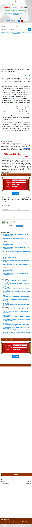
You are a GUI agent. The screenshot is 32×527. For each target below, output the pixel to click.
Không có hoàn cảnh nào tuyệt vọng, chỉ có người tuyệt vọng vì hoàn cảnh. (16, 32)
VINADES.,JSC (23, 524)
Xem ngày (15, 356)
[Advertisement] (16, 51)
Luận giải (15, 193)
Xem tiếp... (28, 277)
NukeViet (13, 524)
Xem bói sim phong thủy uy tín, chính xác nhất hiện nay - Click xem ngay (15, 367)
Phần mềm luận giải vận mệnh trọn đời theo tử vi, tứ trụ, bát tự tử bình (15, 373)
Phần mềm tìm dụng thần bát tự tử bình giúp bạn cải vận (12, 378)
